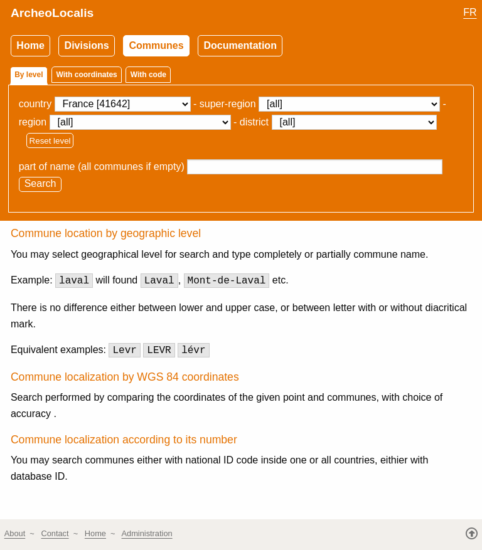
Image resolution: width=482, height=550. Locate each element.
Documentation (239, 45)
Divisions (87, 45)
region (32, 122)
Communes (156, 45)
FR (469, 12)
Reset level (50, 140)
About (14, 533)
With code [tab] (148, 74)
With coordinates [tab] (86, 74)
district (254, 122)
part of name (47, 166)
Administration (147, 533)
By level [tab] (28, 74)
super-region (228, 103)
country (35, 103)
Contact (54, 533)
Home (30, 45)
